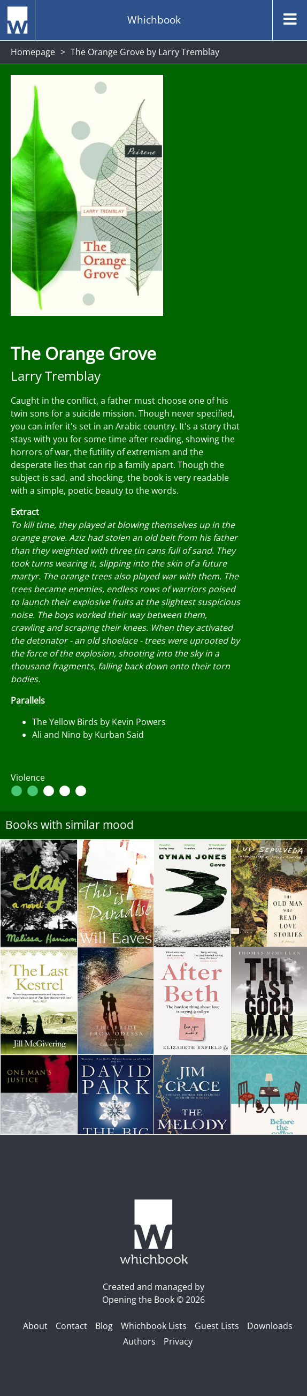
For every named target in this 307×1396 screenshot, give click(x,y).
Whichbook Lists (154, 1326)
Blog (104, 1326)
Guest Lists (217, 1326)
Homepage (33, 52)
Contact (71, 1326)
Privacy (178, 1341)
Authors (139, 1341)
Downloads (270, 1326)
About (35, 1326)
